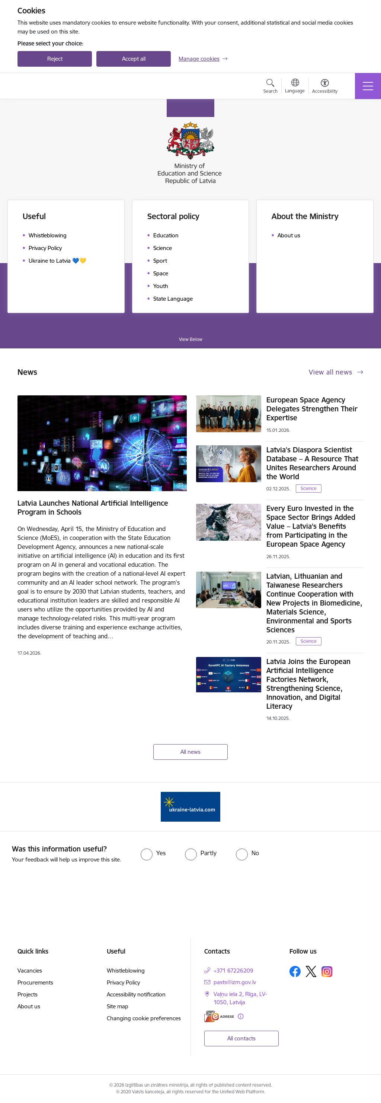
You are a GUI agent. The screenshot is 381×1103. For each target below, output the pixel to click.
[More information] (240, 1016)
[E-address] (219, 1016)
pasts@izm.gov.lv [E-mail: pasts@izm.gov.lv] (235, 982)
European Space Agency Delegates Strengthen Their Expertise (312, 408)
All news (190, 751)
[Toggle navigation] (368, 86)
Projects (27, 994)
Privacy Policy (123, 982)
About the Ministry (305, 216)
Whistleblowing (126, 970)
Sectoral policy (173, 216)
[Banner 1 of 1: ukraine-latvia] (190, 806)
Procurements (35, 982)
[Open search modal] (270, 87)
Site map (117, 1006)
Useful (34, 216)
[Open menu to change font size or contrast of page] (324, 87)
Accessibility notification (136, 994)
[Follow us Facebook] (295, 971)
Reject (55, 58)
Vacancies (29, 970)
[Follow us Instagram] (327, 971)
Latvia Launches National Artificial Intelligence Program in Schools (92, 507)
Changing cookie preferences (144, 1018)
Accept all (133, 58)
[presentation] (190, 886)
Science (309, 488)
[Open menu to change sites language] (294, 86)
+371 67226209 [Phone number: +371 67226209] (233, 970)
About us (28, 1006)
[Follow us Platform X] (311, 971)
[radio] (153, 852)
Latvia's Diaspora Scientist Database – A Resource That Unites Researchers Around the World (312, 463)
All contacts (241, 1038)
